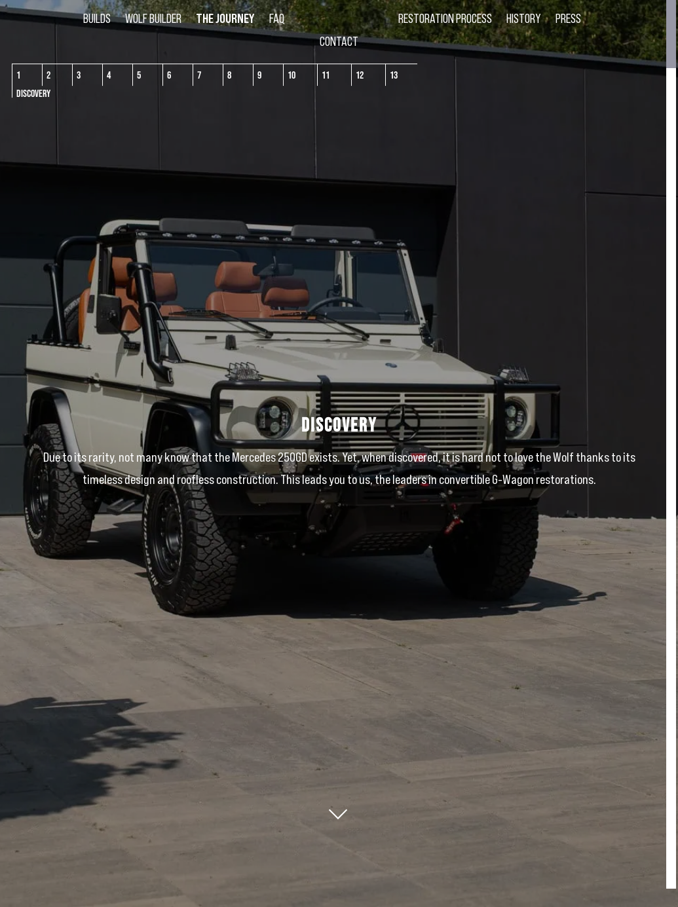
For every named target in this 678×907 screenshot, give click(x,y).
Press (573, 20)
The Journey (220, 20)
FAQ (272, 20)
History (528, 20)
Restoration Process (450, 20)
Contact (339, 43)
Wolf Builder (148, 20)
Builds (91, 20)
